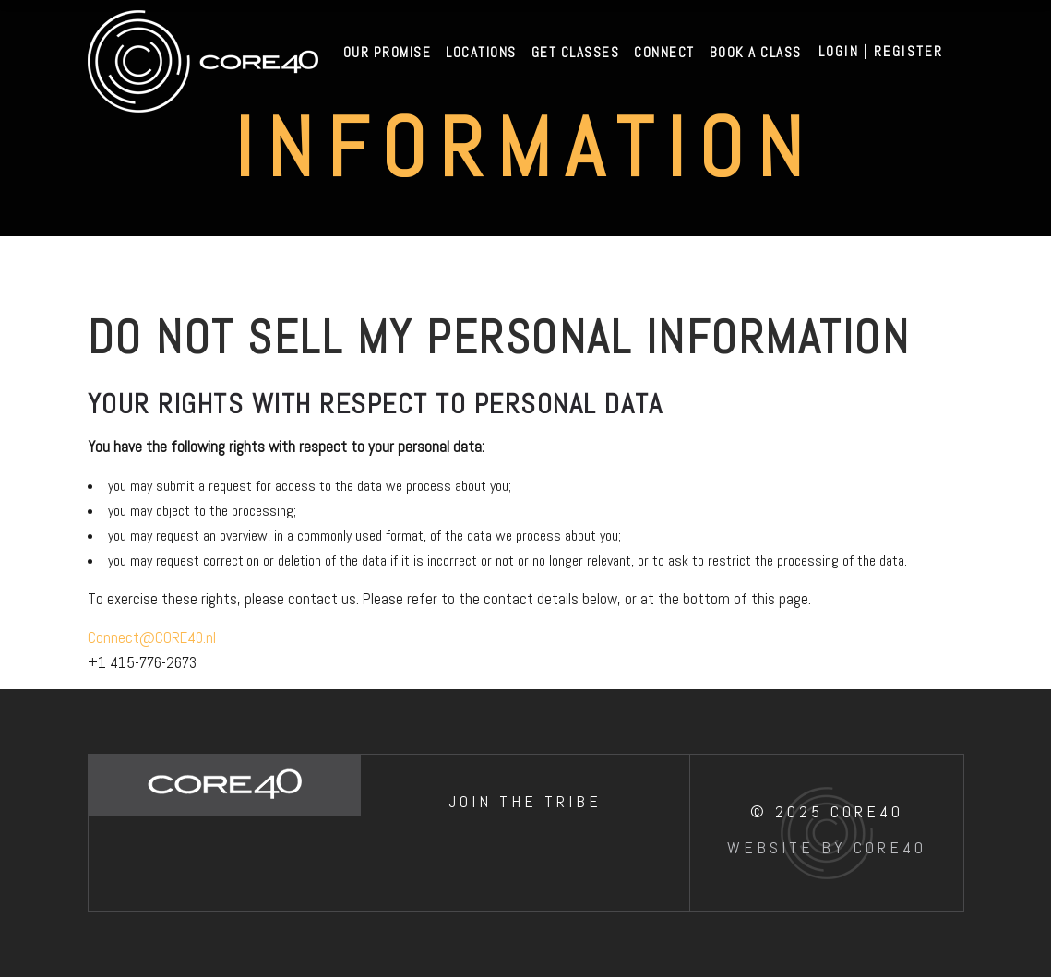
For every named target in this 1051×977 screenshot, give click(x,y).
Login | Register (881, 51)
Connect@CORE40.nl (152, 637)
